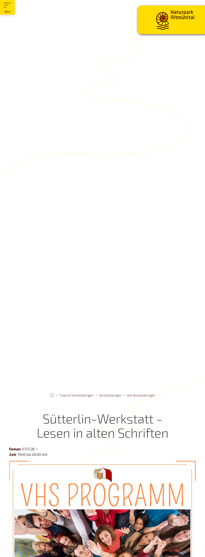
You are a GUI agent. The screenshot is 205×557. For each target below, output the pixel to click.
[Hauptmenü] (7, 7)
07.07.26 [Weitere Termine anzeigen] (28, 449)
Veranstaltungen (110, 395)
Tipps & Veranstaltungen (76, 395)
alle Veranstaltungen (141, 395)
